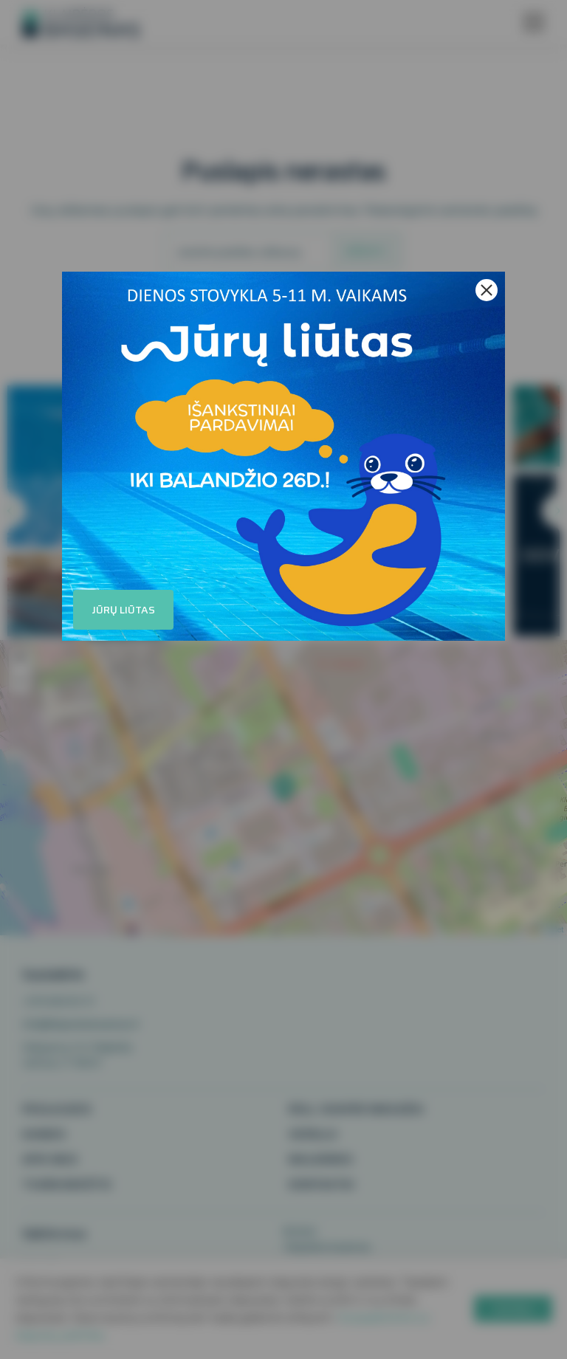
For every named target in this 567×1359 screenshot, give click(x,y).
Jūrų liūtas (123, 610)
